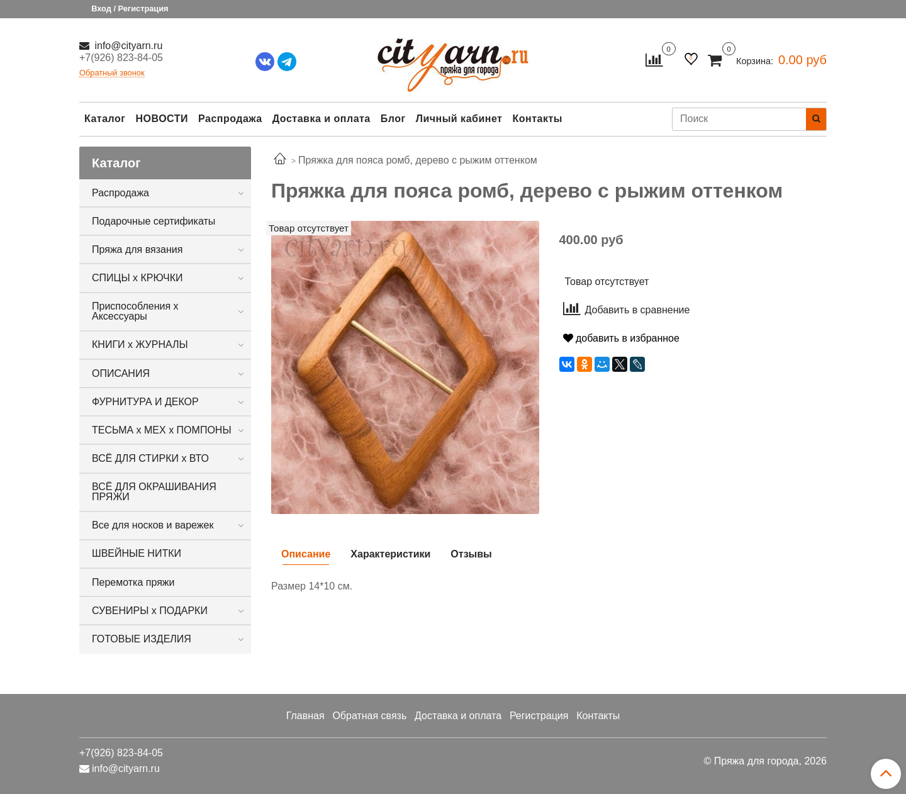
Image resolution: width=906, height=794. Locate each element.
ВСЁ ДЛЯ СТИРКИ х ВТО (150, 458)
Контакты (537, 118)
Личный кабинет (459, 118)
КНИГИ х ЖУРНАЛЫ (140, 344)
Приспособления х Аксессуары (135, 311)
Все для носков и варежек (152, 525)
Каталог (104, 118)
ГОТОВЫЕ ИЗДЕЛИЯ (141, 639)
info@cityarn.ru (127, 45)
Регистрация (539, 715)
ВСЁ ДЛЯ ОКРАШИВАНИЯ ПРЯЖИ (154, 491)
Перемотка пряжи (133, 582)
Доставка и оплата (321, 118)
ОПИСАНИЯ (121, 373)
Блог (393, 118)
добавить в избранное (621, 338)
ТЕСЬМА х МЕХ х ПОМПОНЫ (162, 430)
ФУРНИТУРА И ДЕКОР (145, 401)
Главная (305, 715)
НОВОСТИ (161, 118)
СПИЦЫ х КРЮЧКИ (137, 277)
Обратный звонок (112, 73)
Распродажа (230, 118)
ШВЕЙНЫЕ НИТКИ (136, 553)
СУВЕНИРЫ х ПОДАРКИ (150, 610)
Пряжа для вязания (137, 249)
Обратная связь (369, 715)
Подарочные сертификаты (153, 221)
